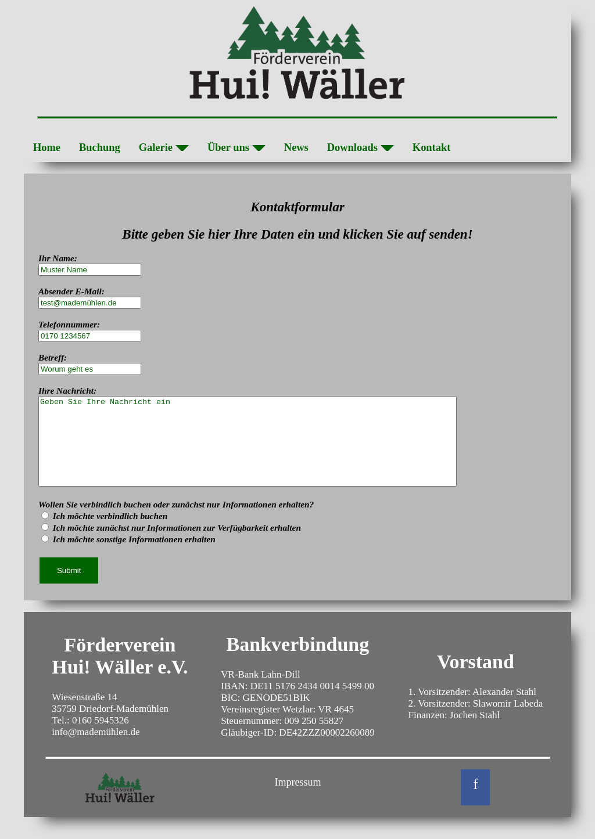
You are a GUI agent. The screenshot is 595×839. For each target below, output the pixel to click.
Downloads (360, 149)
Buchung (99, 147)
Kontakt (432, 147)
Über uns (236, 149)
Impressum (297, 799)
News (296, 147)
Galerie (164, 149)
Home (46, 147)
